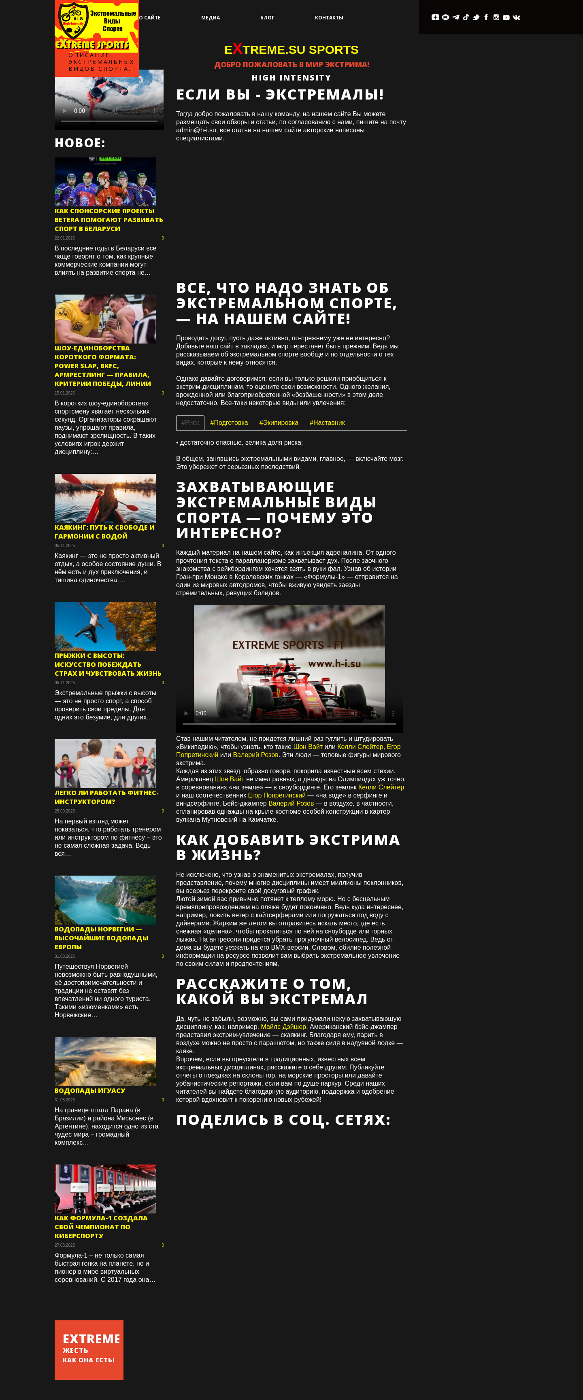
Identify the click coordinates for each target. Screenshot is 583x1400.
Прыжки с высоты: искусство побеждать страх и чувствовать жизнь (108, 664)
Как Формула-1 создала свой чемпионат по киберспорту (101, 1226)
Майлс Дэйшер (283, 1026)
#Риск (190, 422)
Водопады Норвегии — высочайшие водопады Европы (101, 938)
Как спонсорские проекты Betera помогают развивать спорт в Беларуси (109, 219)
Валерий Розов (255, 754)
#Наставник (327, 422)
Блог (267, 17)
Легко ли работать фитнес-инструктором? (107, 797)
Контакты (329, 17)
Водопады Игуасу (90, 1090)
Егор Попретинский (277, 795)
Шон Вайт (308, 746)
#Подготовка (229, 422)
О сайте (150, 17)
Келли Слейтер (360, 746)
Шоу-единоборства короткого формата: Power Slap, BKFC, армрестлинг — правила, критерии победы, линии (103, 366)
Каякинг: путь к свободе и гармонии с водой (105, 532)
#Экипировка (279, 422)
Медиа (210, 17)
